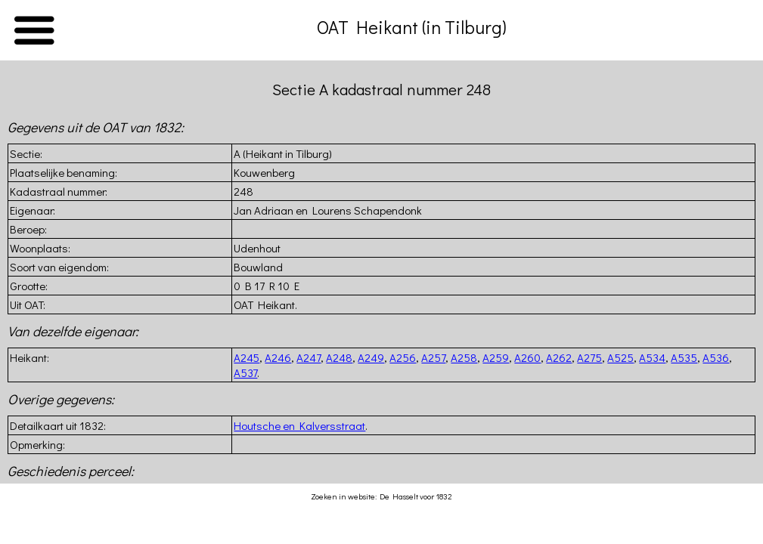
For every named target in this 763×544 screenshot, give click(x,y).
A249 (371, 357)
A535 (684, 357)
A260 (527, 357)
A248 (339, 357)
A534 (652, 357)
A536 (716, 357)
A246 (278, 357)
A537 (245, 372)
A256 (402, 357)
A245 (246, 357)
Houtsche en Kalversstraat (299, 425)
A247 (308, 357)
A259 (495, 357)
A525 (620, 357)
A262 (559, 357)
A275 (589, 357)
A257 (433, 357)
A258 (464, 357)
